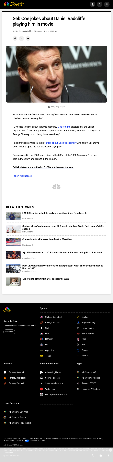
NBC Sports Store (54, 439)
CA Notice (19, 440)
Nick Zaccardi (20, 31)
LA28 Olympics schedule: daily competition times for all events (54, 213)
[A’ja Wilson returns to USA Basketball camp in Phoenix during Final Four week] (13, 255)
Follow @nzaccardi (22, 176)
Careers (24, 439)
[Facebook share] (15, 38)
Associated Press (29, 258)
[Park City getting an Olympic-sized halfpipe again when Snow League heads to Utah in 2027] (13, 268)
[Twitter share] (21, 38)
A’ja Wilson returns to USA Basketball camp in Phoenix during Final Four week (62, 252)
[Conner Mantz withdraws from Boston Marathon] (13, 242)
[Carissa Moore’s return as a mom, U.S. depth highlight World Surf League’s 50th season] (13, 229)
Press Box (66, 439)
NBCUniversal (18, 445)
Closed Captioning (35, 439)
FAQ (45, 439)
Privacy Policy (9, 440)
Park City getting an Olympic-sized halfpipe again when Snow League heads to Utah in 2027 (62, 267)
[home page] (13, 4)
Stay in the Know (10, 321)
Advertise (16, 439)
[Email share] (28, 38)
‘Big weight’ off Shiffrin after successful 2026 (45, 278)
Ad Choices (7, 439)
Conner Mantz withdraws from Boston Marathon (47, 239)
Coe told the (69, 126)
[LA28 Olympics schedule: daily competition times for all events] (13, 216)
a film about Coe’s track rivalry (61, 142)
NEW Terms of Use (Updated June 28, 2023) (87, 439)
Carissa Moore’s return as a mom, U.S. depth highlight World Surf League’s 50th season (63, 227)
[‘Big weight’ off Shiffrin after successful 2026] (13, 281)
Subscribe (9, 332)
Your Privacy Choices (37, 440)
